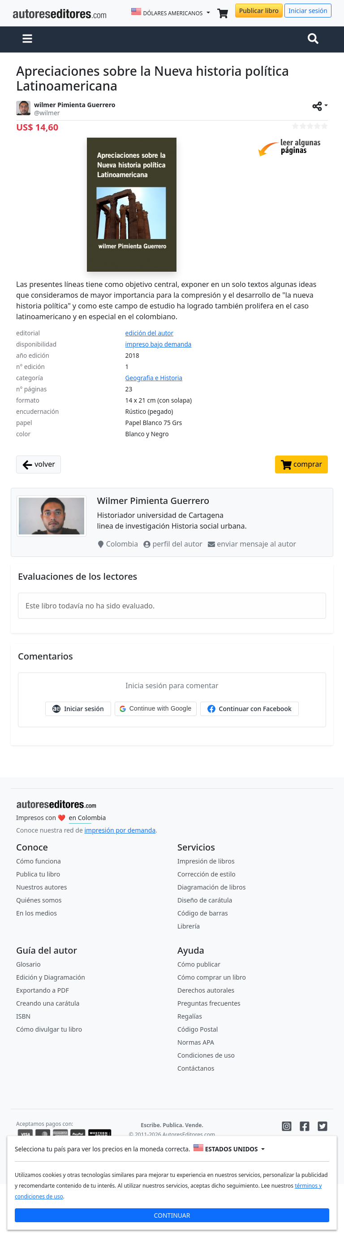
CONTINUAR (172, 1215)
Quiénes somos (38, 900)
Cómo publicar (198, 964)
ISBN (23, 1016)
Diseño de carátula (204, 900)
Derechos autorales (205, 990)
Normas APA (195, 1042)
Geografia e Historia (154, 377)
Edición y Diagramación (50, 977)
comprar (301, 464)
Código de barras (202, 913)
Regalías (189, 1016)
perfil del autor (173, 544)
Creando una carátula (47, 1003)
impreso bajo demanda (158, 344)
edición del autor (149, 333)
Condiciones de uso (206, 1055)
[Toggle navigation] (315, 39)
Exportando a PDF (42, 990)
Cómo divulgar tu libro (49, 1029)
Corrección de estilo (206, 874)
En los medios (36, 913)
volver (38, 464)
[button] (27, 39)
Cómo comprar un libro (211, 977)
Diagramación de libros (211, 887)
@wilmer (47, 113)
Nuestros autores (41, 887)
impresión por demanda (119, 830)
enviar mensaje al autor (252, 544)
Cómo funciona (38, 861)
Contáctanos (195, 1068)
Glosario (28, 964)
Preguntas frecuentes (209, 1003)
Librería (188, 926)
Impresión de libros (206, 861)
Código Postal (197, 1029)
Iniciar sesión (307, 10)
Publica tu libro (38, 874)
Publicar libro (259, 10)
